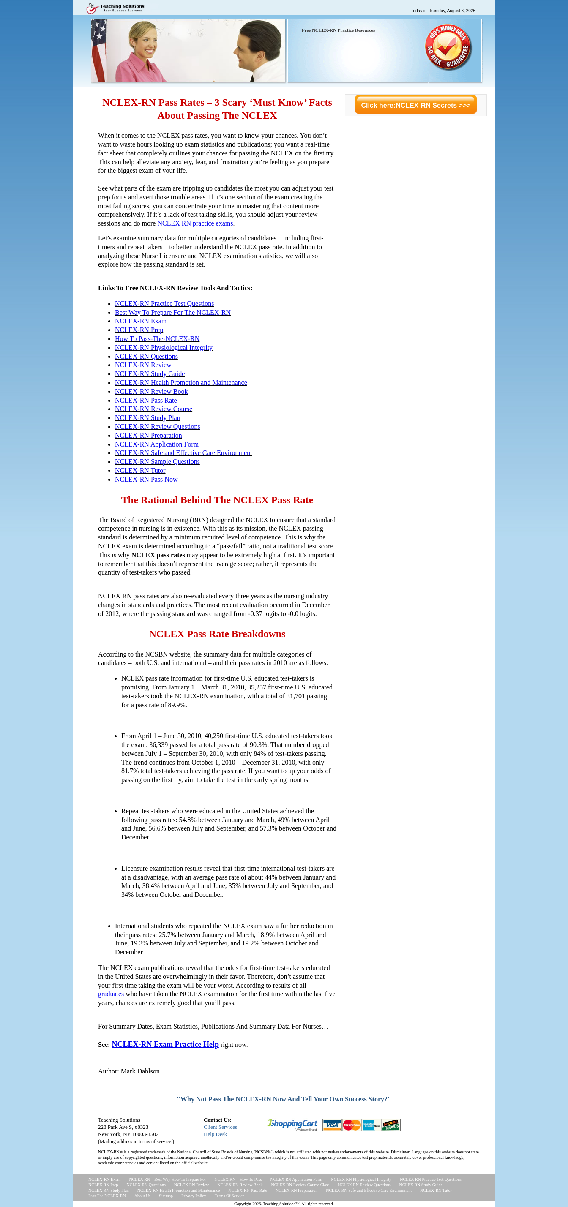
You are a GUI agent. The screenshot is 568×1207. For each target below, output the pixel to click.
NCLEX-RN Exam (141, 320)
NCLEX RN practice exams (195, 223)
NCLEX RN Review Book (240, 1184)
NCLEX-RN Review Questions (157, 426)
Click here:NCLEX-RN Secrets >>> (415, 105)
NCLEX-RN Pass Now (146, 479)
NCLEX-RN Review (143, 364)
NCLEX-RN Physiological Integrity (164, 347)
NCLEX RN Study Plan (108, 1190)
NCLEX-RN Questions (146, 356)
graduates (111, 993)
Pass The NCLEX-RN (107, 1195)
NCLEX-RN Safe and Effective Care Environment (183, 452)
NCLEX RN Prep (103, 1184)
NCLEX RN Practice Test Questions (431, 1179)
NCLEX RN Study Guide (421, 1184)
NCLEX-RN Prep (139, 329)
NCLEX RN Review (191, 1184)
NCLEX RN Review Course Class (300, 1184)
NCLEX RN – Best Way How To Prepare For (167, 1179)
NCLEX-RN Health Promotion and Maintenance (181, 382)
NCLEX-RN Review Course (153, 408)
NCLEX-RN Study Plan (147, 417)
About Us (142, 1195)
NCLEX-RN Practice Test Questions (164, 303)
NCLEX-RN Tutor (140, 470)
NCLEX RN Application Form (296, 1179)
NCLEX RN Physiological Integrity (361, 1179)
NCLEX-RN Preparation (148, 435)
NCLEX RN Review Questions (364, 1184)
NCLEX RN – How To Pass (238, 1179)
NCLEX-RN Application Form (157, 444)
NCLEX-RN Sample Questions (157, 461)
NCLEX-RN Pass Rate (146, 400)
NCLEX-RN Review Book (151, 391)
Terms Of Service (229, 1195)
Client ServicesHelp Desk (220, 1130)
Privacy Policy (193, 1195)
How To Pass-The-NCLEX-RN (157, 338)
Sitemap (166, 1195)
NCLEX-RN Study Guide (150, 373)
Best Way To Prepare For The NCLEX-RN (173, 312)
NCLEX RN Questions (146, 1184)
